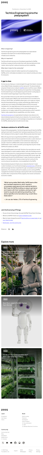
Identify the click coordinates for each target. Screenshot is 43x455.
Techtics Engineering (7, 115)
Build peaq (6, 222)
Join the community (15, 222)
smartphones (31, 166)
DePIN (22, 88)
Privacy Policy (30, 450)
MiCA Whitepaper (23, 450)
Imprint (16, 450)
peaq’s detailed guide (25, 215)
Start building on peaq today (29, 218)
